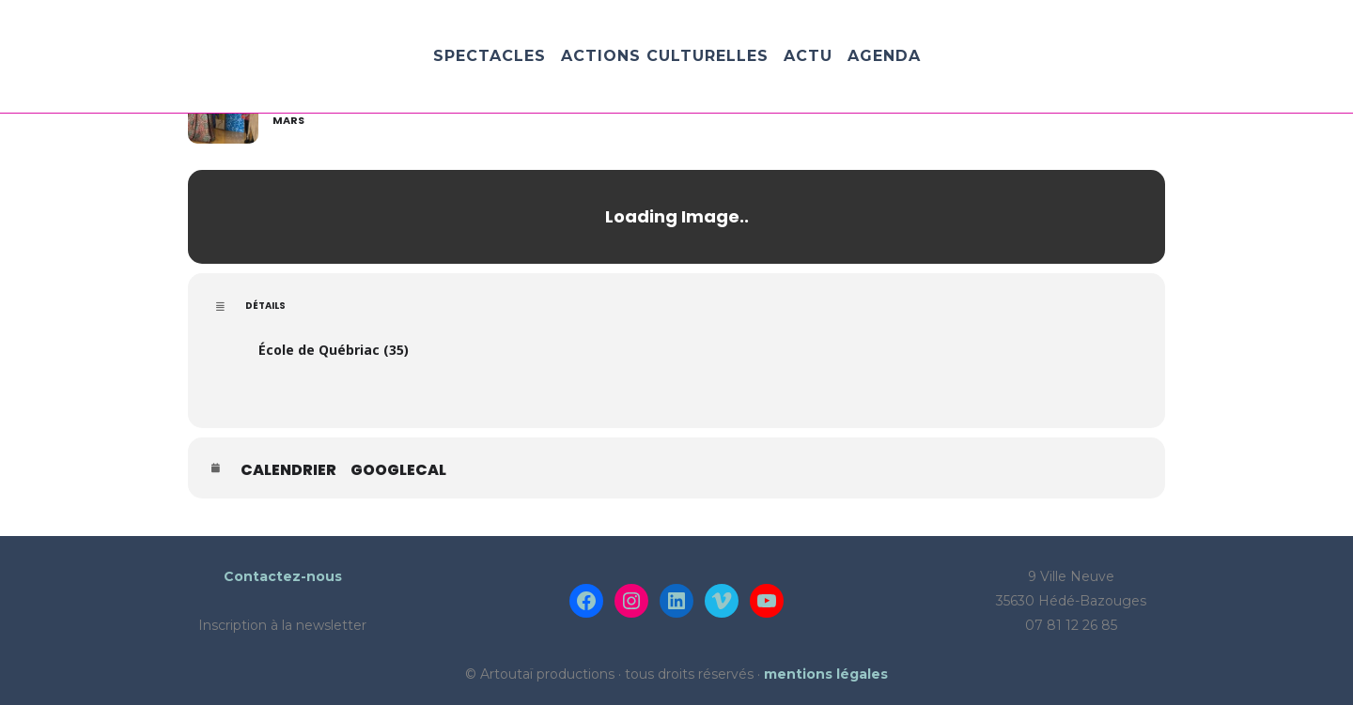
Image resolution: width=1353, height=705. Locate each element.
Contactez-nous (283, 576)
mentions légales (826, 674)
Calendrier (288, 470)
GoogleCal (398, 470)
